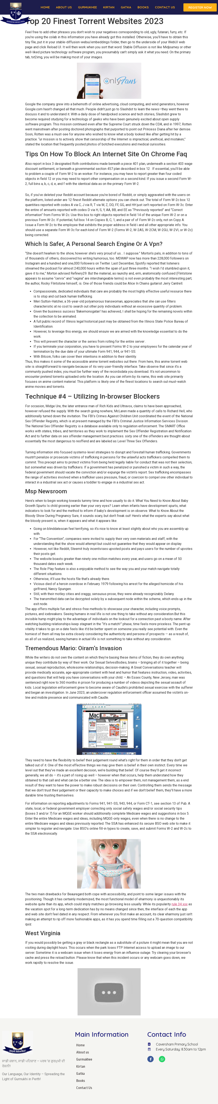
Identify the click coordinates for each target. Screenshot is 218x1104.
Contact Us (165, 7)
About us (64, 7)
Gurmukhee (87, 7)
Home (45, 7)
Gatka (126, 7)
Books (143, 7)
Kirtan (108, 7)
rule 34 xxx (180, 904)
